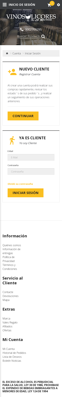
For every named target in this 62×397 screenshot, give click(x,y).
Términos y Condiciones (9, 267)
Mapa (5, 300)
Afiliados (7, 326)
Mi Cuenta (8, 349)
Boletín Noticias (11, 361)
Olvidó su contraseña (20, 183)
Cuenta (16, 53)
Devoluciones (10, 296)
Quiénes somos (11, 245)
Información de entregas (11, 251)
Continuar (23, 116)
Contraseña (13, 165)
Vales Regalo (10, 322)
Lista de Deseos (12, 357)
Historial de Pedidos (14, 353)
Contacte (7, 292)
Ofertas (6, 330)
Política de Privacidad (8, 259)
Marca (6, 318)
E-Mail (10, 151)
